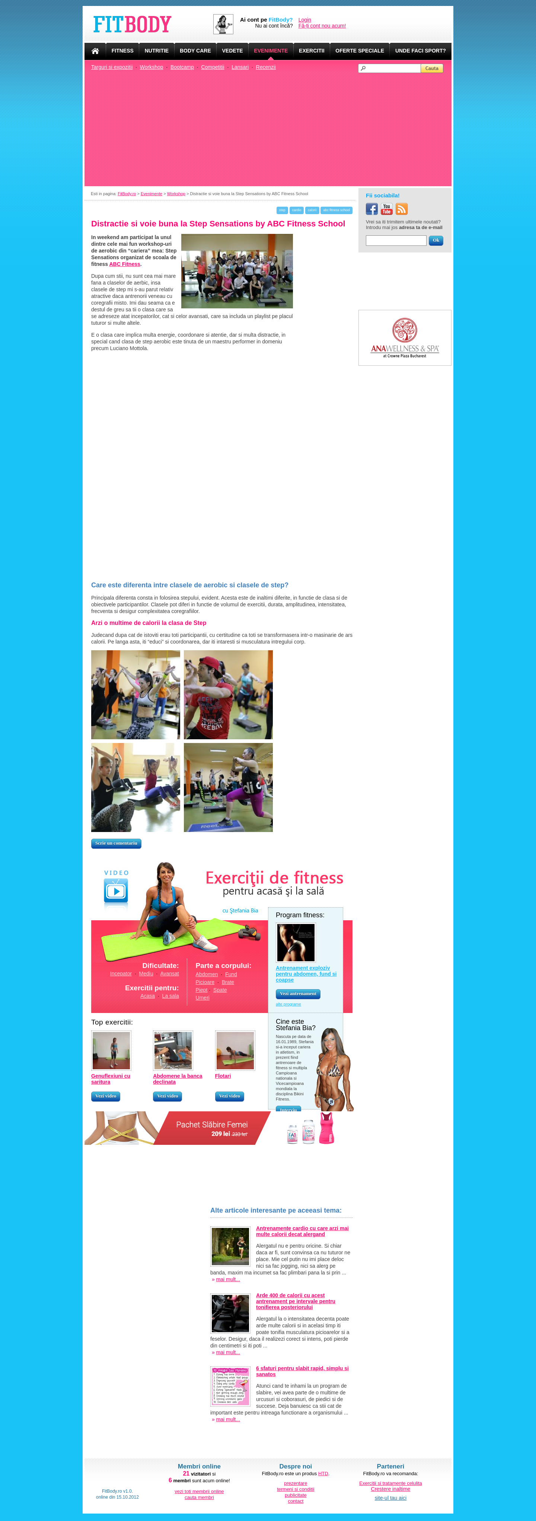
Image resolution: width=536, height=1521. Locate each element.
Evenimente (151, 193)
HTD (323, 1473)
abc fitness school (336, 210)
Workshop (151, 67)
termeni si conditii (295, 1489)
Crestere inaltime (391, 1489)
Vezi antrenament (298, 993)
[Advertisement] (271, 129)
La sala (170, 996)
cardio (297, 210)
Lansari (240, 67)
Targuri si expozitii (112, 67)
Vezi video (105, 1096)
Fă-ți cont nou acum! (322, 26)
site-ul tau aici (391, 1498)
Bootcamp (182, 67)
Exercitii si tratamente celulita (390, 1483)
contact (295, 1501)
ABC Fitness (124, 264)
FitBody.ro (127, 193)
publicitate (296, 1495)
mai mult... (228, 1279)
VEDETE (232, 51)
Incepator (121, 974)
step (282, 210)
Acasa (147, 996)
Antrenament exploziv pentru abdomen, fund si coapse (306, 974)
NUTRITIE (157, 51)
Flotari (223, 1076)
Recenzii (266, 67)
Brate (228, 982)
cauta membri (199, 1497)
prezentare (295, 1483)
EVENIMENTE (271, 51)
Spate (220, 990)
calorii (312, 210)
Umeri (203, 998)
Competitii (212, 67)
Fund (231, 974)
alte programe (288, 1004)
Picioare (205, 982)
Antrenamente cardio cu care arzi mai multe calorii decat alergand (302, 1231)
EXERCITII (311, 51)
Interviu (288, 1110)
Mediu (146, 974)
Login (305, 20)
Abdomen (207, 974)
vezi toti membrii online (199, 1491)
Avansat (169, 974)
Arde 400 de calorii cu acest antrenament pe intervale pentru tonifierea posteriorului (295, 1301)
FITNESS (123, 51)
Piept (202, 990)
